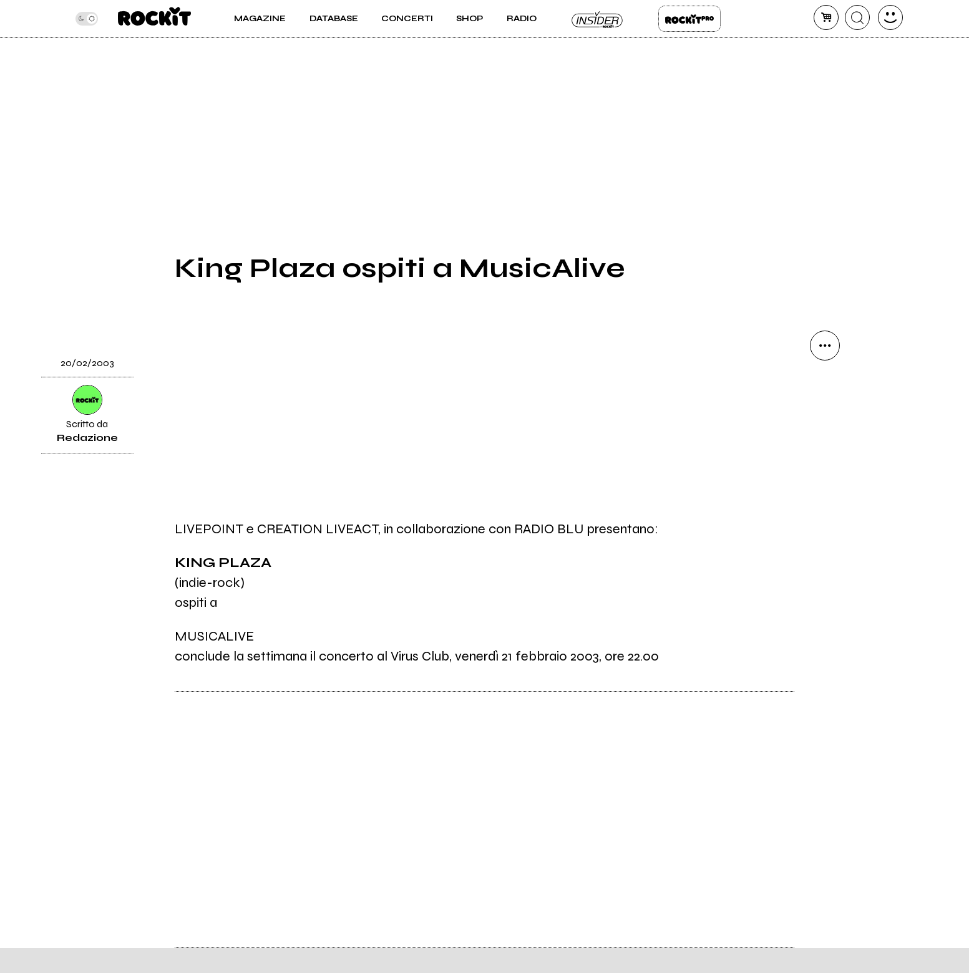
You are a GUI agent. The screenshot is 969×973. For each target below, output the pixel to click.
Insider (598, 18)
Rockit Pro (689, 19)
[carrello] (826, 17)
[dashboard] (890, 17)
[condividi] (825, 346)
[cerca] (857, 17)
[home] (154, 18)
